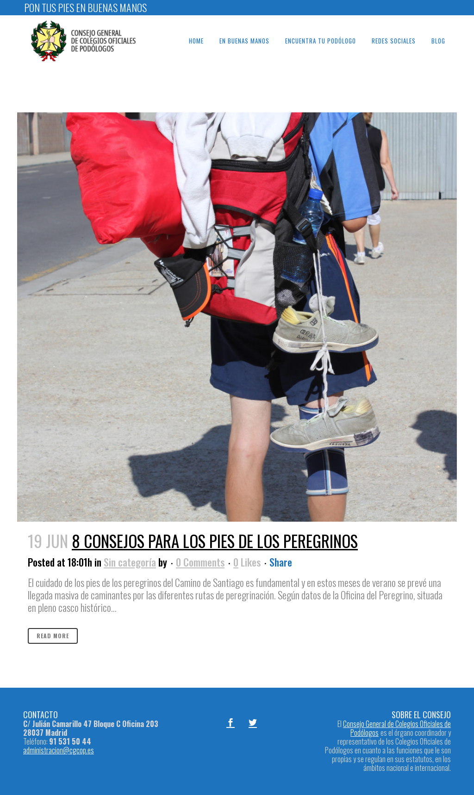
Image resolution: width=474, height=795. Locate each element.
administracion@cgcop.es (58, 750)
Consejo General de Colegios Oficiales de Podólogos (397, 728)
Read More (53, 636)
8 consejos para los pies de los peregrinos (215, 541)
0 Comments (200, 562)
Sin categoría (130, 562)
